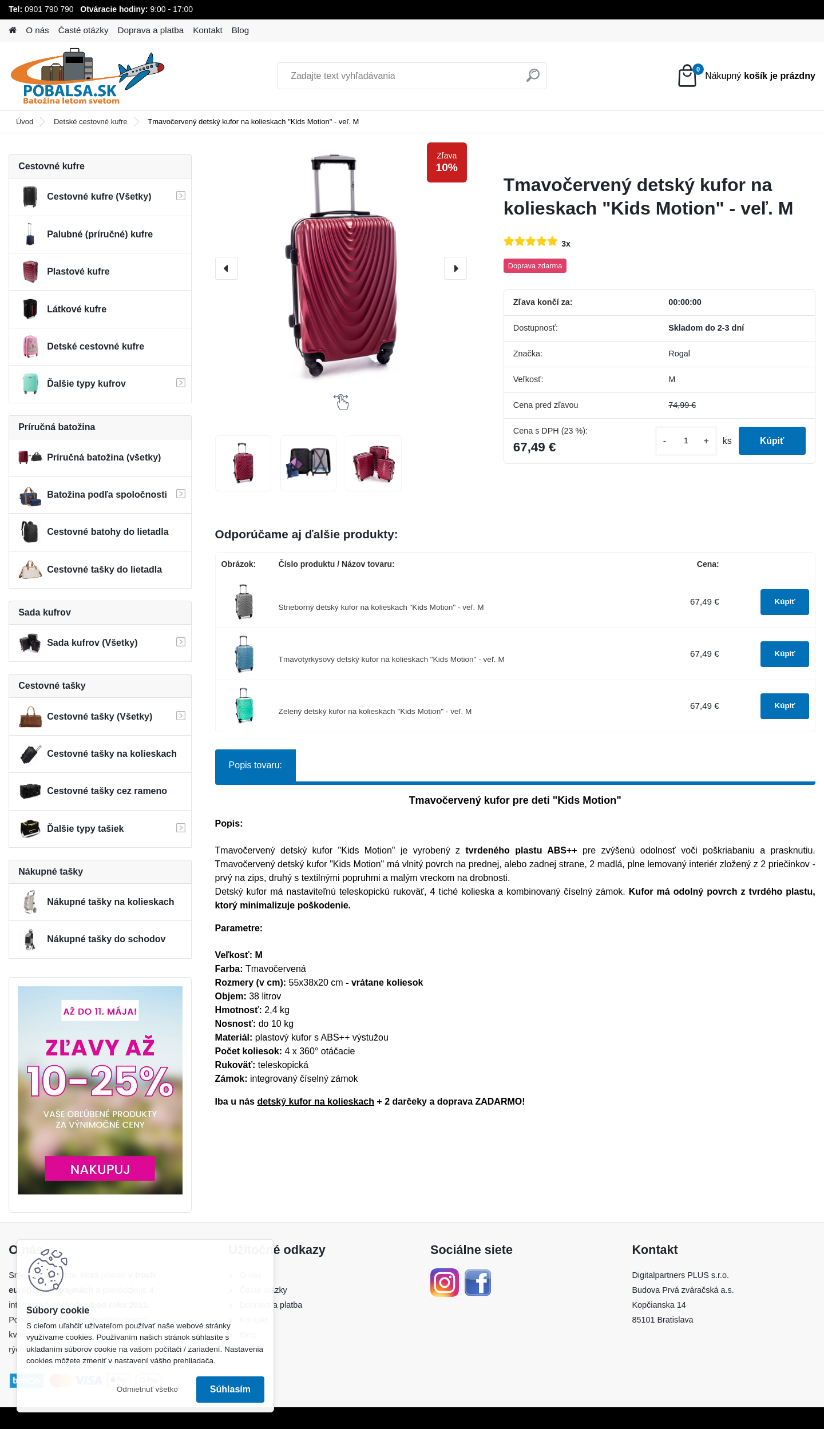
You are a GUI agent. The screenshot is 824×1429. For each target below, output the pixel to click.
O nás (37, 30)
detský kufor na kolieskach (315, 1101)
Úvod (24, 121)
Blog (240, 30)
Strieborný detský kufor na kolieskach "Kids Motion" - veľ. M (381, 607)
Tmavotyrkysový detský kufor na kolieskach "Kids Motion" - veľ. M (392, 659)
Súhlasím (230, 1389)
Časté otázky (83, 30)
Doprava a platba (151, 30)
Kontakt (208, 30)
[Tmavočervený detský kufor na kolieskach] (243, 463)
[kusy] (682, 441)
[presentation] (226, 268)
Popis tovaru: (255, 765)
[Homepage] (13, 30)
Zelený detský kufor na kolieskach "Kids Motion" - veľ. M (375, 711)
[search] (533, 80)
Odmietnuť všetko (147, 1389)
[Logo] (87, 76)
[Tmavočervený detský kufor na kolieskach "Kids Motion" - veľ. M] (341, 268)
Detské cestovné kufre (91, 121)
